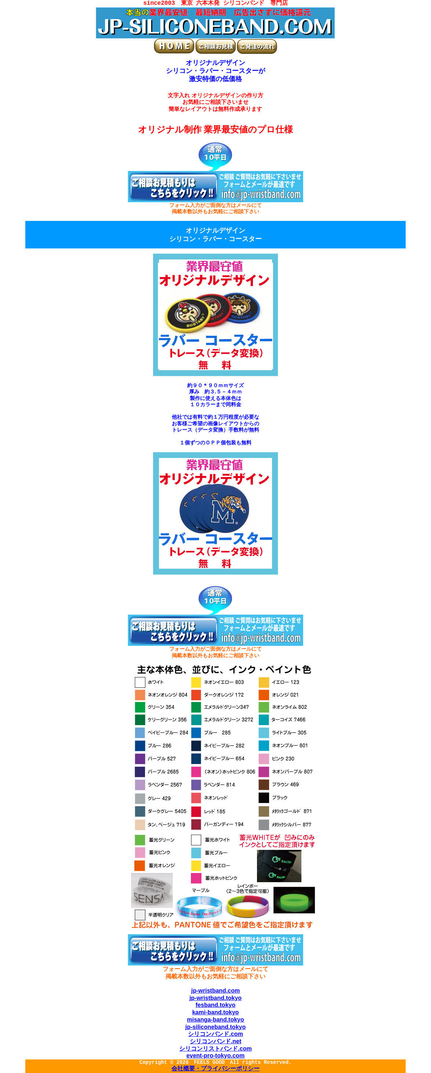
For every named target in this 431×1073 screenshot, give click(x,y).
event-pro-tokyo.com (215, 1055)
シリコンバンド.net (215, 1041)
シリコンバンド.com (215, 1034)
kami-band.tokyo (215, 1012)
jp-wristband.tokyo (215, 998)
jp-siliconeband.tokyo (215, 1027)
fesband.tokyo (215, 1005)
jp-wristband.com (215, 990)
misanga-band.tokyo (215, 1019)
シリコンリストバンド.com (215, 1048)
